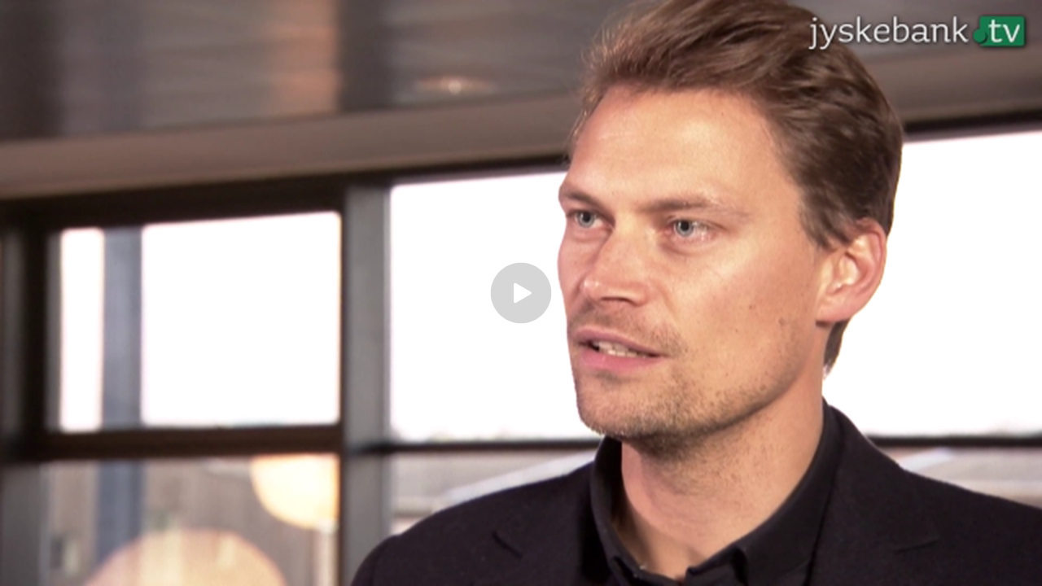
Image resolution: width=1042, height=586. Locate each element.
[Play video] (521, 293)
